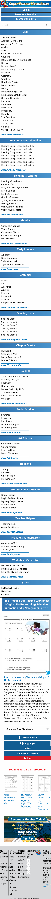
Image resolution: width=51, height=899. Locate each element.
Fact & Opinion (8, 190)
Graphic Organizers (10, 197)
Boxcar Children (9, 360)
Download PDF (27, 737)
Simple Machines (9, 392)
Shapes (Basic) (8, 549)
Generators (23, 876)
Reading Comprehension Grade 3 (17, 155)
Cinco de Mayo (8, 475)
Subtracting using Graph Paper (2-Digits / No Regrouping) (26, 800)
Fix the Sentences (9, 194)
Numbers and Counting (12, 546)
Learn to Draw (8, 450)
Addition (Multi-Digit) (11, 40)
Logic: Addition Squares (13, 498)
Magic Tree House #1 (12, 357)
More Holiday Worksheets (14, 483)
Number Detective (10, 504)
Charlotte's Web (9, 354)
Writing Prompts (9, 203)
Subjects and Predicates (12, 302)
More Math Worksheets (13, 134)
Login (3, 883)
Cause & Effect (8, 184)
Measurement (8, 85)
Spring (4, 469)
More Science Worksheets (14, 403)
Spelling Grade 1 (9, 318)
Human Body (7, 386)
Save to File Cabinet (27, 753)
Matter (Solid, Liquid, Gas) (13, 389)
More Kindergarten (10, 554)
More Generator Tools (12, 576)
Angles (4, 47)
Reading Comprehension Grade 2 (17, 152)
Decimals (5, 63)
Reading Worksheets (11, 181)
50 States (5, 414)
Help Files (6, 591)
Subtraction (7, 120)
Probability (6, 110)
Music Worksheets (10, 453)
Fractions (5, 72)
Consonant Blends (10, 232)
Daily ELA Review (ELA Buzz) (14, 187)
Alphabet (5, 254)
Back (27, 758)
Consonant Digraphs (11, 235)
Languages (27, 743)
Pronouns (6, 293)
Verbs (4, 283)
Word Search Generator (13, 565)
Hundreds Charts (9, 82)
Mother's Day (8, 478)
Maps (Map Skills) (10, 427)
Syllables (5, 299)
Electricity (6, 382)
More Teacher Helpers (12, 531)
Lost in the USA (8, 507)
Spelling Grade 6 (9, 334)
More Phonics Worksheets (14, 243)
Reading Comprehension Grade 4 (17, 158)
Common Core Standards (19, 729)
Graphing (6, 79)
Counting (5, 56)
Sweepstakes (24, 873)
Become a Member (47, 885)
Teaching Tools (9, 523)
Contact (5, 594)
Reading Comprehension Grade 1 (17, 149)
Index (28, 747)
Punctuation (7, 296)
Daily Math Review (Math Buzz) (16, 59)
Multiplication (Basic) (11, 91)
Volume (5, 126)
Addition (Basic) (8, 37)
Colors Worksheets (10, 443)
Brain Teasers (8, 495)
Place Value (6, 107)
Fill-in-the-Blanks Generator (15, 572)
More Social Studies (11, 432)
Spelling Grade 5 (9, 331)
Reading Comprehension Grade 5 (17, 161)
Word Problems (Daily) (12, 129)
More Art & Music (9, 458)
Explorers (6, 418)
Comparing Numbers (11, 53)
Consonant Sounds (10, 225)
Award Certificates (10, 527)
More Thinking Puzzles (12, 512)
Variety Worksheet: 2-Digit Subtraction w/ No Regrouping (44, 801)
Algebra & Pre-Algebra (12, 44)
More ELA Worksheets (12, 214)
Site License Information (6, 877)
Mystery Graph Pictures (12, 501)
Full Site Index (12, 867)
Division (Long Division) (12, 69)
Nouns (4, 280)
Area (3, 50)
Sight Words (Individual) (13, 264)
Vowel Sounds (8, 229)
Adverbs (5, 290)
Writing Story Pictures (12, 206)
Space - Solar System (11, 395)
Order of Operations (11, 98)
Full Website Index (10, 588)
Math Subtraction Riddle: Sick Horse (9, 799)
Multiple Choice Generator (14, 568)
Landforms (6, 421)
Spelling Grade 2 (9, 322)
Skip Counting (8, 117)
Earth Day (6, 472)
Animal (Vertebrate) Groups (14, 376)
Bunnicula (6, 350)
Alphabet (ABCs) (9, 543)
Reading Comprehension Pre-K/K (17, 146)
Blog (20, 866)
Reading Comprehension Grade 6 (17, 165)
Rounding (6, 114)
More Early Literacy (11, 269)
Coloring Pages (8, 446)
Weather (5, 398)
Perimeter (6, 104)
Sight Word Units (9, 261)
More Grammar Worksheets (15, 307)
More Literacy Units (11, 365)
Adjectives (6, 286)
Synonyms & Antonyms (12, 200)
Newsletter (23, 870)
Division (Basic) (8, 66)
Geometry (6, 75)
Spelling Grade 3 (9, 325)
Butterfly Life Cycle (10, 379)
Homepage (23, 856)
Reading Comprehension (13, 169)
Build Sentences (9, 258)
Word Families (8, 238)
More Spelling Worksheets (14, 339)
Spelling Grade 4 (9, 328)
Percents (5, 101)
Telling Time (7, 123)
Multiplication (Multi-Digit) (14, 94)
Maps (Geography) (10, 424)
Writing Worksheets (11, 209)
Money (4, 88)
